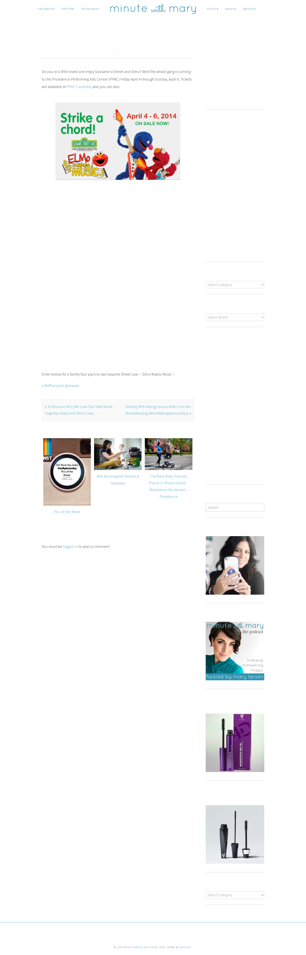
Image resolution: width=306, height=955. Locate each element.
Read (229, 8)
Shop (211, 8)
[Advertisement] (238, 70)
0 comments (126, 53)
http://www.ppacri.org (122, 328)
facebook (46, 8)
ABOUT (248, 8)
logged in (70, 526)
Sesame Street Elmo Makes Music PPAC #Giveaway (117, 39)
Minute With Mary (145, 947)
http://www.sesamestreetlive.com (75, 335)
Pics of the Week (67, 492)
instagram (90, 8)
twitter (67, 8)
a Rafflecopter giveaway (60, 365)
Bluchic (185, 947)
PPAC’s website (79, 86)
